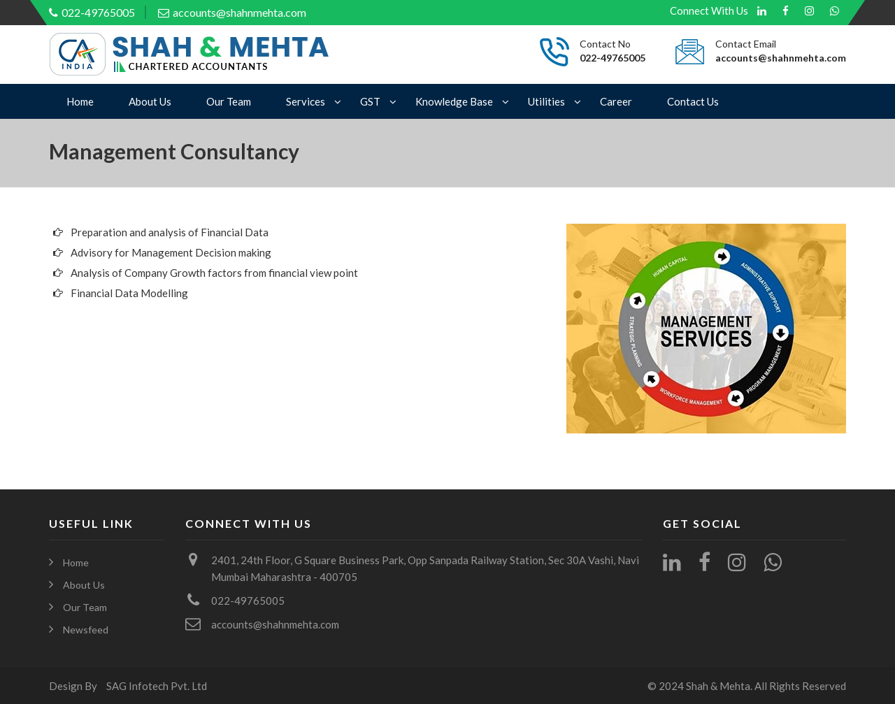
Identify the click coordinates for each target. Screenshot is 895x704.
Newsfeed (85, 629)
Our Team (228, 101)
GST (370, 101)
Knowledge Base (454, 101)
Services (305, 101)
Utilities (546, 101)
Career (616, 101)
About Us (150, 101)
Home (80, 101)
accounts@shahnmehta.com (232, 12)
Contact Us (693, 101)
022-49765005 (92, 12)
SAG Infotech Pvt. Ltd (156, 686)
